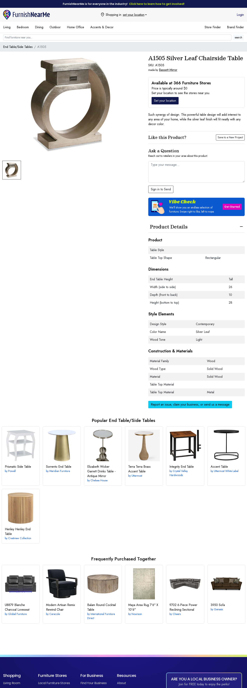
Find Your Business (93, 683)
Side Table (18, 466)
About (121, 683)
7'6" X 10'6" (143, 607)
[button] (196, 207)
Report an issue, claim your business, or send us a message (190, 404)
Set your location (165, 100)
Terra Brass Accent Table (139, 469)
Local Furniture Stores (54, 683)
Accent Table (219, 466)
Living (6, 27)
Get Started (232, 207)
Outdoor (55, 27)
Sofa (218, 605)
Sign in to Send (161, 189)
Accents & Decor (101, 27)
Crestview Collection (19, 538)
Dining (39, 27)
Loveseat (17, 607)
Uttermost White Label (226, 471)
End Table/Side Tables (18, 47)
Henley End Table (18, 531)
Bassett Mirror (168, 70)
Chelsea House (99, 480)
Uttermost (137, 476)
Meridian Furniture (59, 471)
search (238, 37)
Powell (12, 471)
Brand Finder (235, 27)
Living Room (11, 683)
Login (240, 14)
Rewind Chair (60, 607)
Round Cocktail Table (101, 607)
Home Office (75, 27)
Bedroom (23, 27)
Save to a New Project (230, 137)
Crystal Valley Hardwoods (178, 473)
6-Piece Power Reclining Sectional (183, 607)
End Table (58, 466)
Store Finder (213, 27)
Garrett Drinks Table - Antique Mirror (101, 471)
